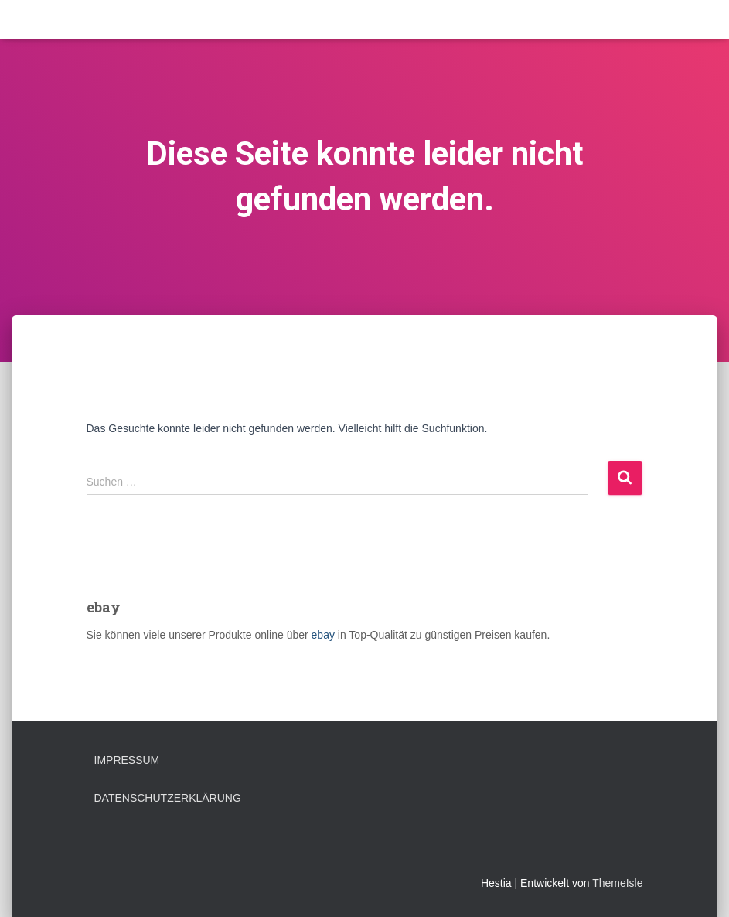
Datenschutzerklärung (167, 798)
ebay (323, 635)
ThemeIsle (617, 883)
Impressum (127, 760)
